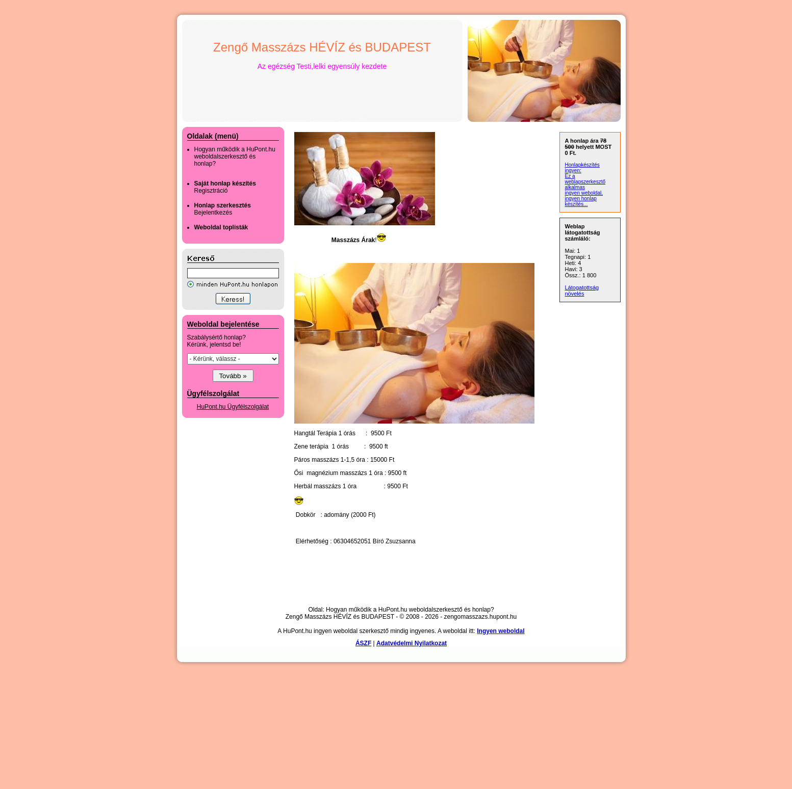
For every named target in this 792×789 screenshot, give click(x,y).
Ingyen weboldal (500, 631)
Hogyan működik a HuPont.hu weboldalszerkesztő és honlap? (234, 156)
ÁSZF (363, 643)
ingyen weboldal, (584, 193)
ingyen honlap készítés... (581, 201)
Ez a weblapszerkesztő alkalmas (585, 181)
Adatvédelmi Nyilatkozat (411, 643)
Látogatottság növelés (582, 290)
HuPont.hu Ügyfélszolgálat (233, 406)
